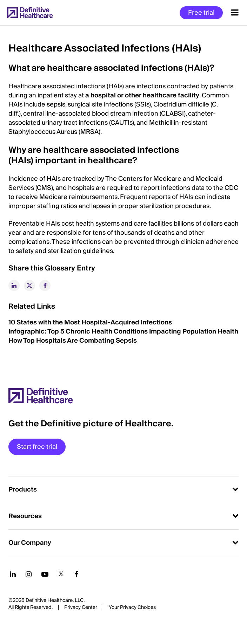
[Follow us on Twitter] (61, 574)
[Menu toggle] (235, 12)
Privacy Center (80, 607)
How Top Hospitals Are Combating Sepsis (72, 340)
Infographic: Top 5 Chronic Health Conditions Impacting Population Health (123, 331)
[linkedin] (14, 285)
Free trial (201, 12)
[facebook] (45, 285)
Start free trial (37, 446)
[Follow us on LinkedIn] (12, 574)
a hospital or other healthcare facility (142, 95)
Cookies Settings (132, 608)
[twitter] (29, 285)
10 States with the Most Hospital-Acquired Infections (90, 322)
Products (22, 489)
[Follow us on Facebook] (76, 574)
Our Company (29, 542)
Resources (25, 516)
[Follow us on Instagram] (28, 574)
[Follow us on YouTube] (45, 574)
